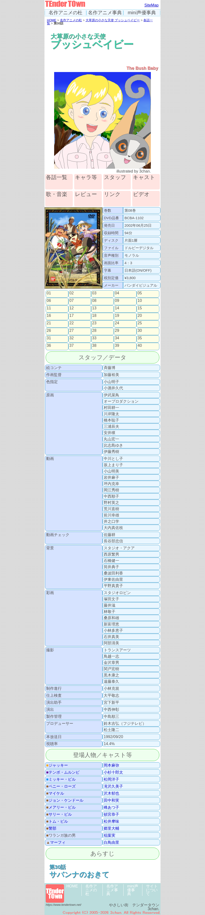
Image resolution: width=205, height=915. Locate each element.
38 (94, 346)
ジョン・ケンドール (64, 800)
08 (94, 301)
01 (49, 293)
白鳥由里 (111, 842)
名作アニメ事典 (105, 12)
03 (94, 293)
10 (140, 301)
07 (71, 301)
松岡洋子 (111, 779)
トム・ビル (57, 821)
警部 (51, 828)
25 (140, 323)
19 (117, 316)
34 (117, 338)
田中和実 (111, 800)
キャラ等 (86, 177)
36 (49, 346)
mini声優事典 (142, 12)
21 (49, 323)
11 (49, 308)
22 (71, 323)
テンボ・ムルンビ (63, 772)
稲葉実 (109, 835)
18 (94, 316)
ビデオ (141, 194)
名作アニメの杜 (65, 12)
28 (94, 331)
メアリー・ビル (61, 807)
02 (71, 293)
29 (117, 331)
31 (49, 338)
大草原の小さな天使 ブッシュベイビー (113, 20)
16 (49, 316)
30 (140, 331)
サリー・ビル (59, 814)
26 (49, 331)
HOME (51, 20)
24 (117, 323)
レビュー (86, 194)
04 (117, 293)
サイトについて (152, 890)
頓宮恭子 (111, 814)
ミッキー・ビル (61, 779)
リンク (112, 194)
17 (71, 316)
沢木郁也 (111, 793)
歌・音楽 (56, 194)
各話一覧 (56, 177)
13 (94, 308)
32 (71, 338)
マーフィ (56, 842)
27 (71, 331)
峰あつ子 (111, 807)
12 (71, 308)
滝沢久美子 (113, 786)
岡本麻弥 (111, 765)
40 (140, 346)
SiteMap (151, 5)
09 (117, 301)
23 (94, 323)
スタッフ (115, 177)
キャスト (144, 177)
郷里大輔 (111, 828)
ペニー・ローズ (61, 786)
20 (140, 316)
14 (117, 308)
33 (94, 338)
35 (140, 338)
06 (49, 301)
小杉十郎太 (113, 772)
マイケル (55, 793)
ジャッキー (57, 765)
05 (140, 293)
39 (117, 346)
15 (140, 308)
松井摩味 (111, 821)
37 (71, 346)
